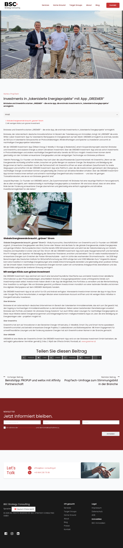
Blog (98, 5)
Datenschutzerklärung (27, 427)
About (89, 5)
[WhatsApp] (70, 357)
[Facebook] (28, 357)
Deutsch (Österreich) (23, 509)
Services (45, 5)
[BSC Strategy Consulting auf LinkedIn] (18, 533)
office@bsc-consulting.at (45, 468)
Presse (67, 526)
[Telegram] (85, 357)
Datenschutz (97, 511)
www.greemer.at (89, 341)
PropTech (14, 94)
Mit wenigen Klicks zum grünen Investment (23, 123)
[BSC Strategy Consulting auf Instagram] (12, 533)
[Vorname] (61, 422)
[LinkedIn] (55, 357)
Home (6, 94)
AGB (93, 515)
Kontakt (113, 5)
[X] (97, 357)
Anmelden (111, 434)
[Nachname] (100, 422)
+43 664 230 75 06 (42, 472)
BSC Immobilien (98, 523)
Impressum (97, 508)
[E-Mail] (42, 357)
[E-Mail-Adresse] (22, 422)
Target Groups (75, 5)
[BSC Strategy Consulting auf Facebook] (6, 533)
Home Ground (59, 5)
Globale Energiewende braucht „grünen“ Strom (25, 121)
